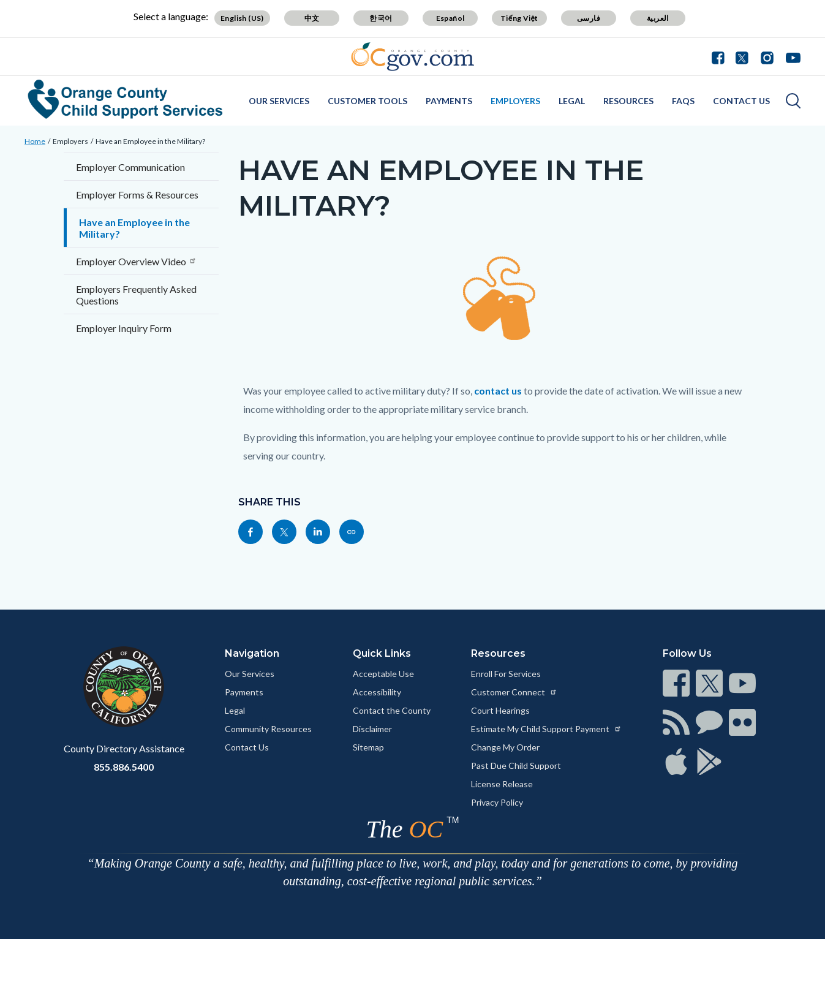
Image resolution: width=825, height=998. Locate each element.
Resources (628, 101)
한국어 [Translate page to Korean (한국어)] (380, 18)
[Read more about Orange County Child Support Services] (125, 99)
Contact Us (741, 101)
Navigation (252, 653)
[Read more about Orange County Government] (412, 56)
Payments (449, 101)
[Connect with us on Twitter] (742, 56)
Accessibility (377, 692)
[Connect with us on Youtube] (790, 56)
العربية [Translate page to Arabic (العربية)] (658, 18)
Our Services (279, 101)
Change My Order (505, 747)
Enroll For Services (506, 673)
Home (34, 141)
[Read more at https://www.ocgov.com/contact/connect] (676, 683)
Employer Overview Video (136, 261)
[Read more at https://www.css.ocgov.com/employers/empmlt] (351, 532)
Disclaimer (372, 729)
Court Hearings (500, 710)
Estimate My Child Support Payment (546, 729)
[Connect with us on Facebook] (721, 56)
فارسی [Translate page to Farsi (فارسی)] (588, 18)
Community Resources (268, 729)
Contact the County (392, 710)
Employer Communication (130, 167)
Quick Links (382, 653)
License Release (502, 784)
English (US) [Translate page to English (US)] (242, 18)
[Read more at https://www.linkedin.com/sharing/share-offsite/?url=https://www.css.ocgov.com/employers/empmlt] (318, 532)
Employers (515, 101)
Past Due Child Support (516, 765)
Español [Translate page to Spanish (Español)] (450, 18)
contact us (498, 390)
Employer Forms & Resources (137, 194)
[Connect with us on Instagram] (767, 56)
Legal (572, 101)
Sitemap (368, 747)
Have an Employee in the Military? (150, 141)
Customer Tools (367, 101)
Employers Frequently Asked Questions (136, 294)
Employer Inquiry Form (123, 328)
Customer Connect (514, 692)
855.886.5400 (124, 767)
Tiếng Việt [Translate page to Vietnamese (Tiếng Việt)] (519, 18)
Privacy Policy (497, 802)
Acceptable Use (383, 673)
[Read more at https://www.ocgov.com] (124, 686)
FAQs (683, 101)
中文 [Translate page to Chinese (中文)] (312, 18)
